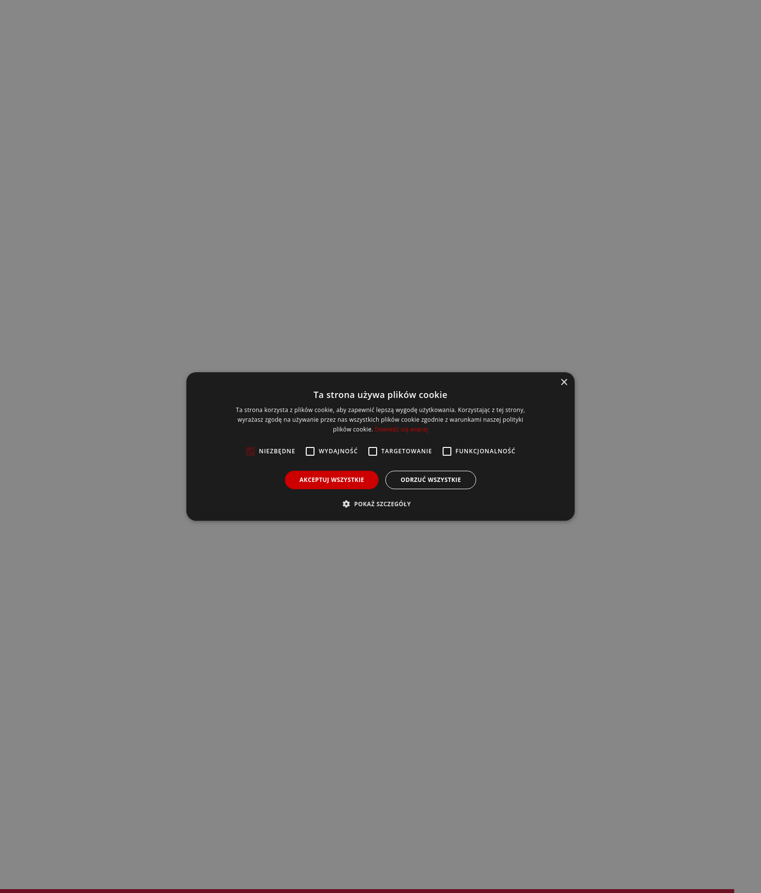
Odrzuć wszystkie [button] (430, 480)
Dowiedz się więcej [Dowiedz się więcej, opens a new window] (401, 429)
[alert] (380, 446)
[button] (380, 504)
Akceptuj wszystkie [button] (331, 480)
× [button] (563, 382)
